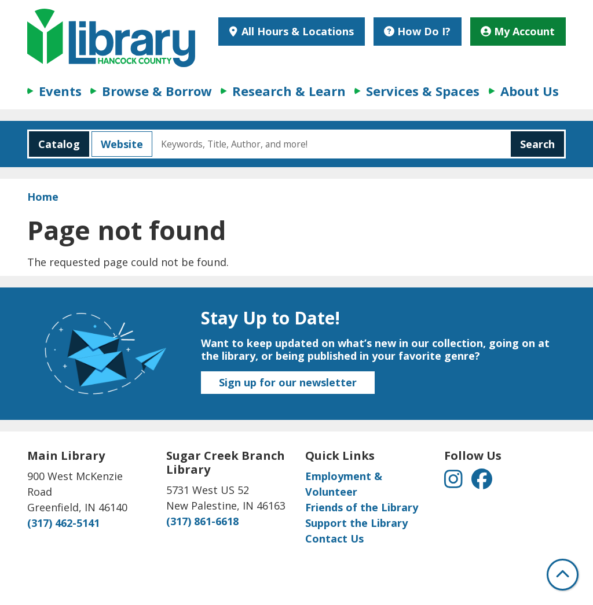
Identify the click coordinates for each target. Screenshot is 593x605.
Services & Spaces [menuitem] (422, 90)
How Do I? (417, 31)
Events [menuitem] (60, 90)
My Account (518, 31)
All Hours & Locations (296, 31)
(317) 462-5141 (63, 523)
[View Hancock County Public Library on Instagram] (455, 482)
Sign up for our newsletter (288, 382)
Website (117, 144)
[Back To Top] (563, 575)
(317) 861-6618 (202, 521)
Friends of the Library (361, 507)
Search (537, 144)
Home (42, 197)
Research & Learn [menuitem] (289, 90)
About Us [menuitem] (529, 90)
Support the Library (356, 523)
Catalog (54, 144)
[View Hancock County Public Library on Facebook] (481, 482)
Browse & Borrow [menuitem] (157, 90)
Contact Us (334, 538)
